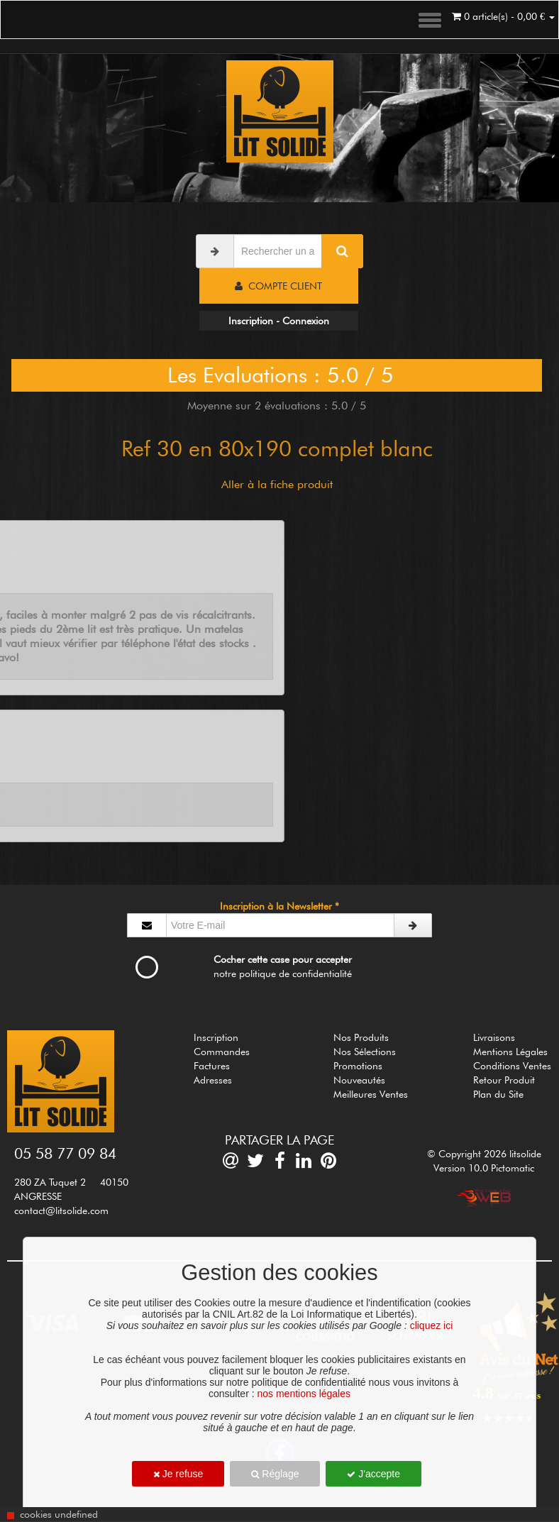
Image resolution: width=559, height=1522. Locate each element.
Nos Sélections (364, 1051)
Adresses (213, 1080)
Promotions (357, 1065)
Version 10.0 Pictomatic (483, 1168)
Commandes (222, 1051)
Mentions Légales (510, 1051)
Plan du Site (498, 1094)
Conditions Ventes (512, 1065)
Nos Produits (361, 1037)
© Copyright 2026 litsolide (484, 1153)
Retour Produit (504, 1080)
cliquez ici (431, 1325)
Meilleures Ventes (370, 1094)
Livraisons (494, 1037)
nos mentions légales (303, 1393)
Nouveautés (359, 1080)
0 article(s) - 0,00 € (503, 16)
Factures (212, 1065)
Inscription (216, 1037)
